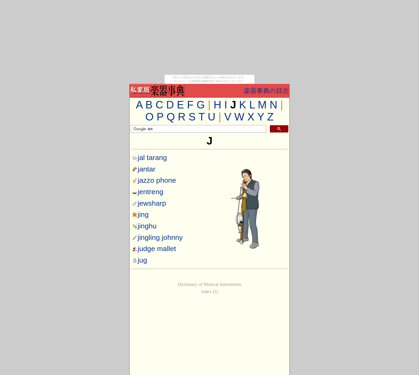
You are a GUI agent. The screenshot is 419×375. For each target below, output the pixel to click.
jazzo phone (157, 180)
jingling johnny (160, 237)
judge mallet (157, 249)
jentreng (150, 192)
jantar (147, 169)
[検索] (197, 129)
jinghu (147, 226)
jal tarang (152, 158)
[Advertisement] (209, 37)
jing (143, 214)
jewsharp (152, 203)
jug (140, 260)
